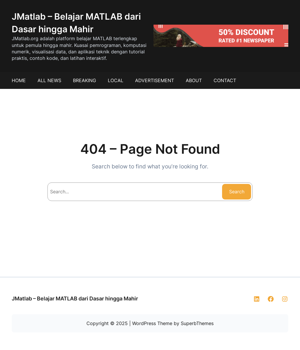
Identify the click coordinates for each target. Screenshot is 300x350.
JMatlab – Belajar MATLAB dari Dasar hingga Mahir (75, 298)
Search (236, 192)
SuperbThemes (197, 323)
